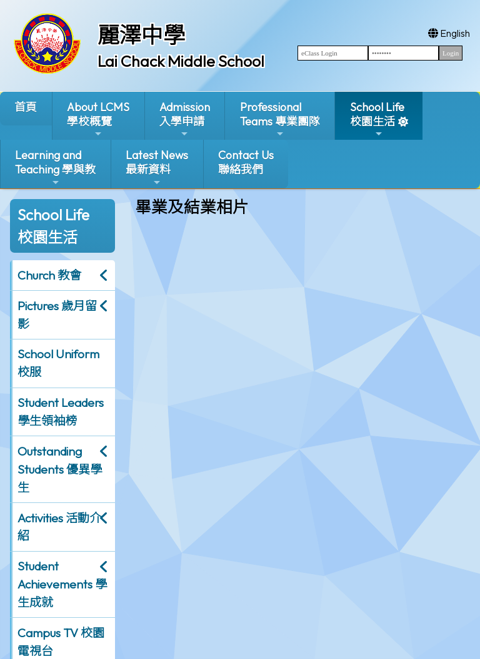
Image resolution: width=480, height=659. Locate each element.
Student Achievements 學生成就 (62, 584)
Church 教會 (49, 275)
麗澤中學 (141, 35)
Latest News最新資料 (157, 167)
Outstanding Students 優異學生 (60, 469)
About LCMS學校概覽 (98, 119)
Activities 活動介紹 (59, 527)
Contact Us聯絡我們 (246, 162)
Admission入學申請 (184, 119)
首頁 (25, 107)
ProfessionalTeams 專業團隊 (280, 119)
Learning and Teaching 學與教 (55, 167)
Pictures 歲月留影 (57, 314)
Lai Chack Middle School (181, 61)
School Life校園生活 (377, 119)
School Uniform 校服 (58, 362)
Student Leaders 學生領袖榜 (61, 411)
